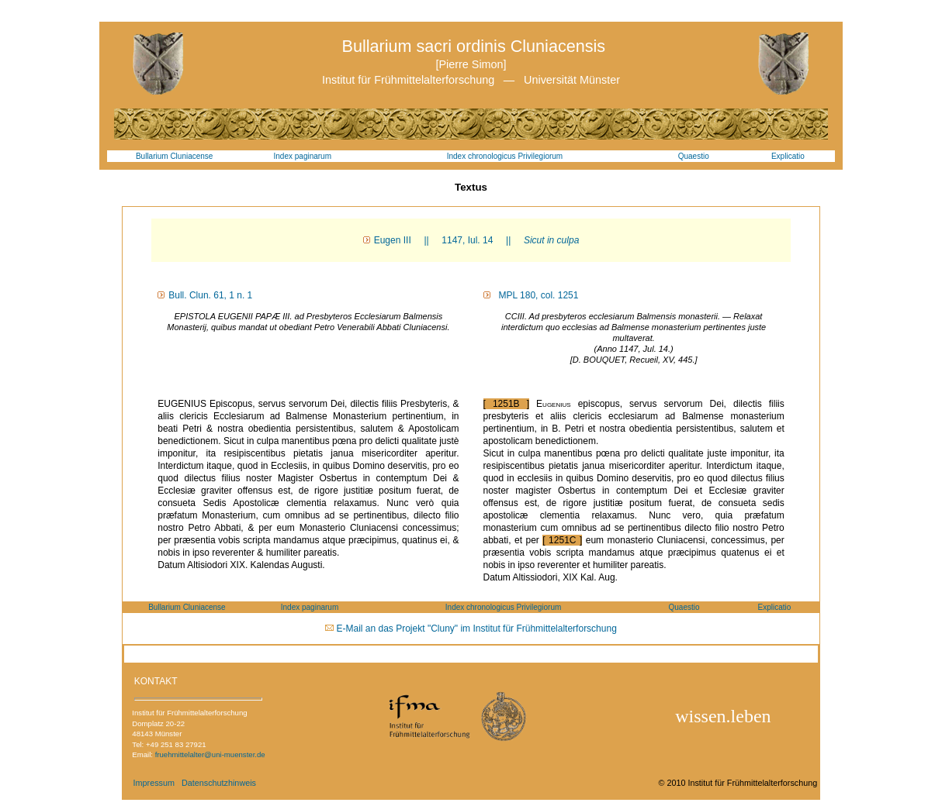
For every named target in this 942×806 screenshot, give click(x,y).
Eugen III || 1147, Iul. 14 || (477, 240)
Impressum (154, 782)
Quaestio (693, 156)
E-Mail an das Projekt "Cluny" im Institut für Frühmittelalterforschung (477, 628)
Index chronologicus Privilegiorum (505, 156)
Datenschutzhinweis (219, 782)
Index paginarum (303, 156)
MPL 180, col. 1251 (536, 295)
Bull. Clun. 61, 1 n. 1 (210, 295)
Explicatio (788, 156)
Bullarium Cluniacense (174, 156)
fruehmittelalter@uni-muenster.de (210, 754)
